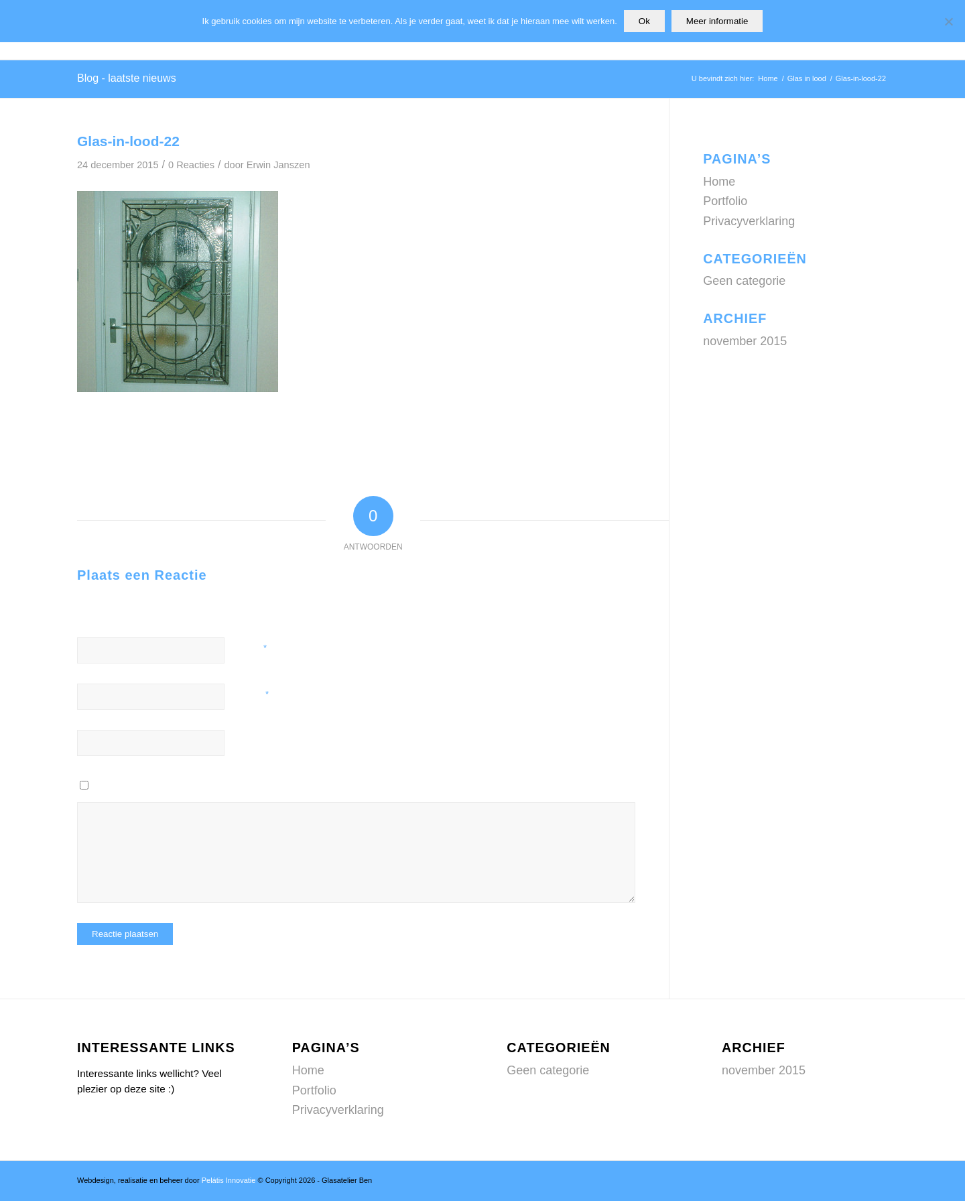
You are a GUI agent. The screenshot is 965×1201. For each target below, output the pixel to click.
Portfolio (725, 201)
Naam (254, 648)
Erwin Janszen (278, 165)
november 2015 (745, 341)
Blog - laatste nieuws (126, 78)
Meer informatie (717, 21)
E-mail (255, 694)
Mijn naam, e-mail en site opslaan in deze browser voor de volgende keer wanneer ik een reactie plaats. (276, 787)
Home (719, 181)
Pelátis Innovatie (229, 1180)
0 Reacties (191, 165)
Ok (644, 21)
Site (248, 741)
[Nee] (948, 21)
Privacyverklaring (749, 221)
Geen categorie (744, 281)
